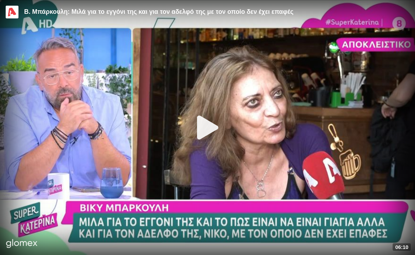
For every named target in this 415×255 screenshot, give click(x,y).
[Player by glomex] (22, 244)
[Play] (207, 127)
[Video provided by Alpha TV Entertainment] (12, 12)
